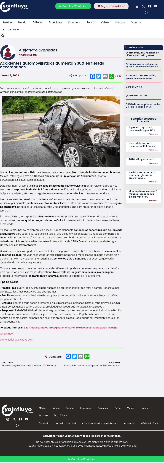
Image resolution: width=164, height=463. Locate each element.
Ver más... (153, 134)
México (7, 22)
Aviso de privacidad (65, 423)
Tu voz (91, 22)
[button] (2, 35)
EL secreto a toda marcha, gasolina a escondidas (141, 77)
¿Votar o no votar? (136, 95)
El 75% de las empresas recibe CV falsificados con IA (143, 105)
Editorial (38, 22)
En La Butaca (11, 29)
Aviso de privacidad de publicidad (99, 423)
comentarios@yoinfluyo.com (16, 339)
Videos (105, 22)
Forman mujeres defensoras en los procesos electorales (142, 65)
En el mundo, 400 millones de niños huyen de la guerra (142, 54)
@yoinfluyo (6, 333)
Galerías (136, 22)
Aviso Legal (129, 423)
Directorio (44, 423)
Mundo (22, 22)
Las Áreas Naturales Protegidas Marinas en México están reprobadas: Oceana (70, 327)
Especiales (55, 22)
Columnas (74, 22)
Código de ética (149, 423)
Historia (120, 22)
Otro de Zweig (134, 86)
